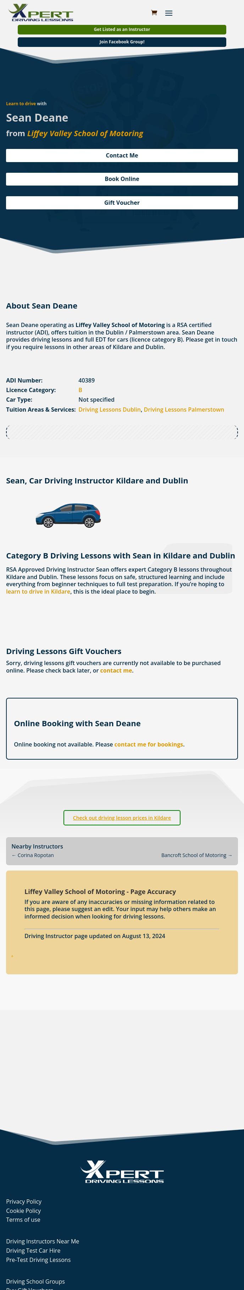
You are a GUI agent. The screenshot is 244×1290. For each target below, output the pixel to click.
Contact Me (122, 155)
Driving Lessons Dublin (109, 409)
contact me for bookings (149, 744)
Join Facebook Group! (122, 42)
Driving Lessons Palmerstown (184, 409)
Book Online (122, 179)
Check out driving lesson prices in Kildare (122, 817)
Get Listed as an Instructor (122, 29)
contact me (116, 670)
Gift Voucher (122, 203)
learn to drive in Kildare (38, 591)
